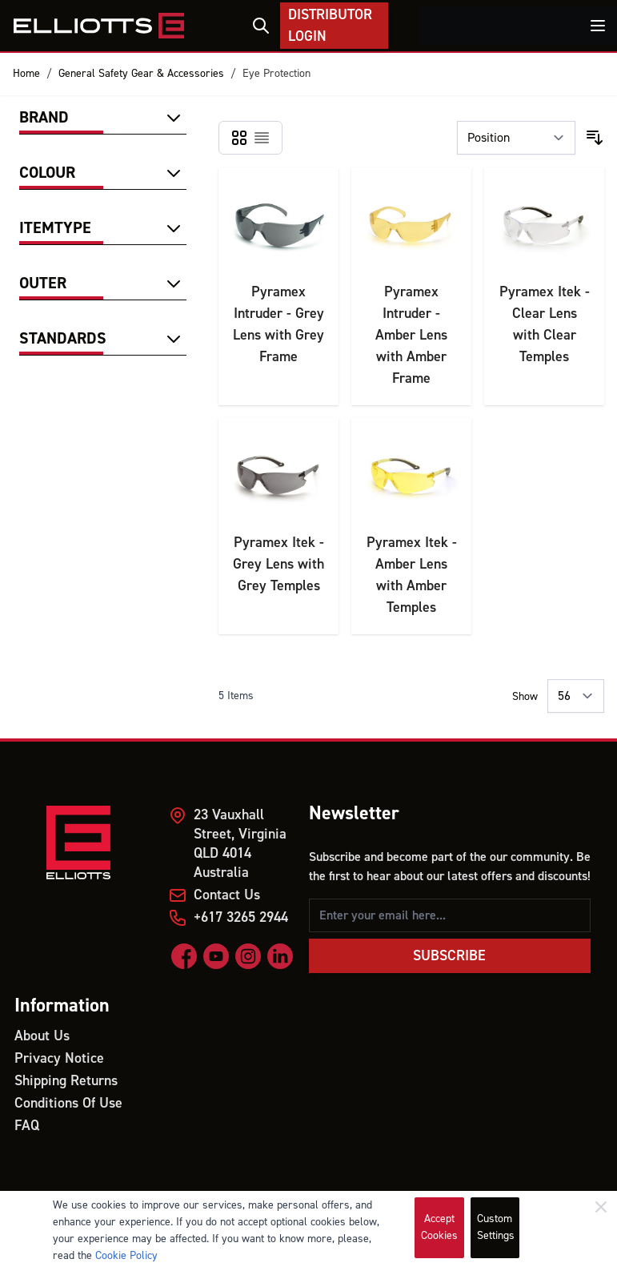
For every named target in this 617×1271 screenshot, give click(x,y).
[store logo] (98, 25)
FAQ (26, 1125)
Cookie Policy (126, 1256)
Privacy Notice (59, 1058)
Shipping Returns (66, 1081)
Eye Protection (276, 73)
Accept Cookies (439, 1227)
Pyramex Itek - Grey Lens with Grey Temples (278, 564)
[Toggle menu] (598, 25)
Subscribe (449, 956)
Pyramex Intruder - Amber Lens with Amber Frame (411, 335)
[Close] (601, 1207)
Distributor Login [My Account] (330, 26)
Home (26, 73)
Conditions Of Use (68, 1103)
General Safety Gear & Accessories (141, 73)
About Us (42, 1036)
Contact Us (227, 895)
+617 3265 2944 (241, 917)
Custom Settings (496, 1227)
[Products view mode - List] (261, 137)
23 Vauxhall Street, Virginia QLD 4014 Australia (240, 844)
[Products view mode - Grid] (239, 137)
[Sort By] (516, 138)
